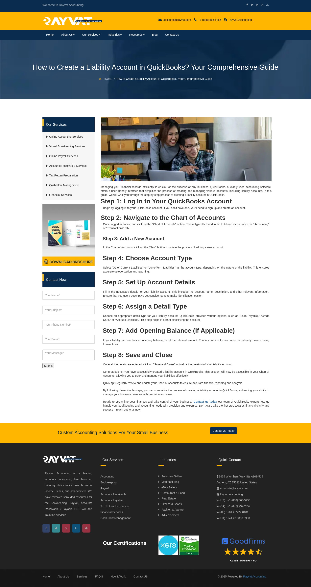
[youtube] (266, 4)
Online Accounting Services (66, 136)
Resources (137, 34)
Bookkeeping (109, 482)
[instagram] (260, 4)
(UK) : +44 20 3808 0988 (234, 518)
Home (50, 34)
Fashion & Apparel (172, 509)
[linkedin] (255, 4)
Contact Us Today (223, 430)
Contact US (140, 576)
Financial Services (112, 512)
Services (82, 576)
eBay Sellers (169, 487)
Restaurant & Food (173, 493)
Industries (115, 34)
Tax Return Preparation (115, 506)
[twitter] (250, 4)
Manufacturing (170, 481)
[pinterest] (86, 528)
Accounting (107, 476)
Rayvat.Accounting (238, 19)
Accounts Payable (112, 500)
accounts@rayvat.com (174, 19)
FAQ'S (99, 576)
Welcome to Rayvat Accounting (63, 5)
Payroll (105, 488)
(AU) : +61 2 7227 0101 (234, 512)
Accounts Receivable (114, 494)
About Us (68, 34)
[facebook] (245, 4)
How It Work (118, 576)
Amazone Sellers (171, 476)
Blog (155, 34)
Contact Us (172, 34)
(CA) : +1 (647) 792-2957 (235, 506)
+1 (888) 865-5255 (207, 19)
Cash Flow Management (116, 518)
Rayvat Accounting (254, 576)
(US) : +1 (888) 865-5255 (235, 500)
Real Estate (168, 498)
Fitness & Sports (171, 504)
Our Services (91, 34)
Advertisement (170, 515)
